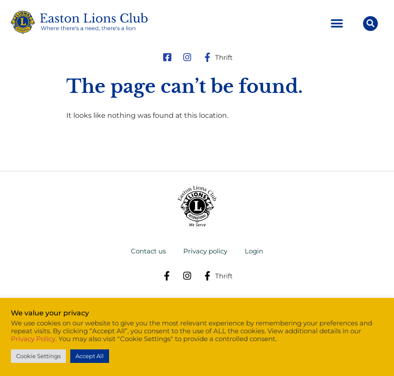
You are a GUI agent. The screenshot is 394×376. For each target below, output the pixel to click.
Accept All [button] (89, 355)
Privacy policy (205, 251)
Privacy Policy (33, 339)
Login (254, 251)
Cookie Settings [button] (38, 355)
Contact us (148, 251)
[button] (337, 24)
